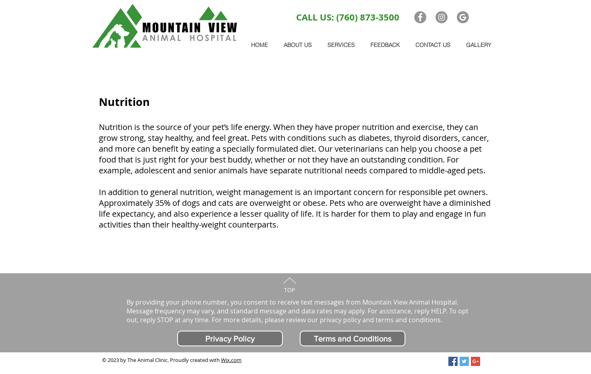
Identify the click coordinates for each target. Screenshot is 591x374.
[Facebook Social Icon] (453, 361)
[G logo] (463, 17)
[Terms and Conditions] (352, 338)
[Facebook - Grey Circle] (420, 17)
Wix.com (231, 360)
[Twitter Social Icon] (464, 361)
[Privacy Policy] (230, 338)
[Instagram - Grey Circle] (442, 17)
